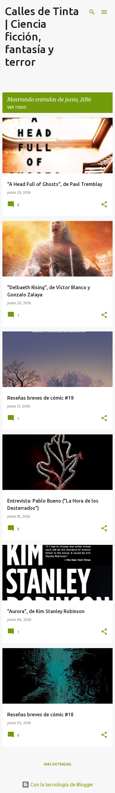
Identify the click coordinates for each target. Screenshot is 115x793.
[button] (104, 205)
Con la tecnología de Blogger (57, 784)
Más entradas (57, 764)
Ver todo (16, 107)
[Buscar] (92, 12)
